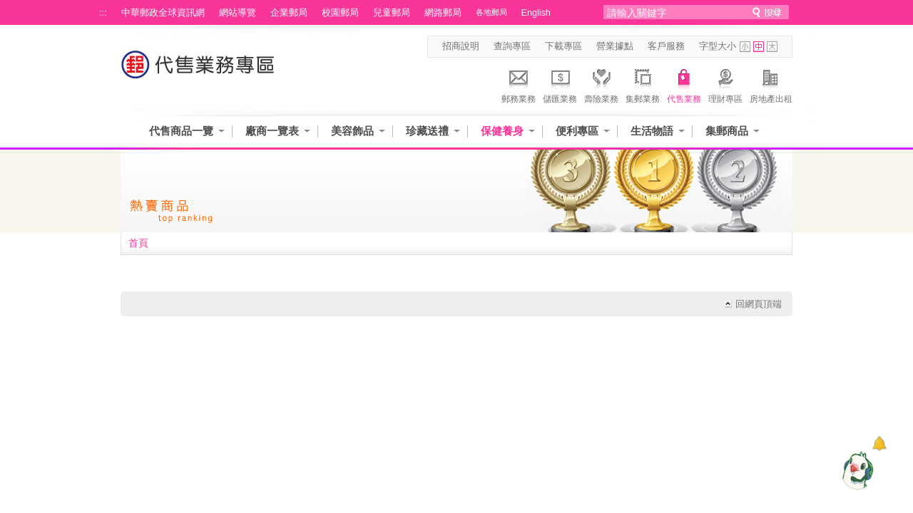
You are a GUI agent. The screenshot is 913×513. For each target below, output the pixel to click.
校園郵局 (340, 13)
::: (103, 13)
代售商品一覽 (181, 131)
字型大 (772, 46)
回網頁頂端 (758, 304)
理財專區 (725, 84)
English (536, 13)
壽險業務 (601, 84)
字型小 (745, 46)
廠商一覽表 (272, 131)
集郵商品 (726, 131)
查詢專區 (512, 46)
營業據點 (614, 46)
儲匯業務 (560, 84)
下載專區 (563, 46)
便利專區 (577, 131)
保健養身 (502, 131)
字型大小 (717, 46)
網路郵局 (442, 13)
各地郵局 (491, 12)
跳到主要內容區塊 (7, 7)
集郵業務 (643, 84)
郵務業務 (518, 84)
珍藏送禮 (427, 131)
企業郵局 (288, 13)
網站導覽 (237, 13)
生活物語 (652, 131)
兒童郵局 (391, 13)
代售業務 (684, 84)
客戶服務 (666, 46)
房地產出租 (771, 84)
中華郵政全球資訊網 (163, 13)
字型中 (758, 46)
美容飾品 (352, 131)
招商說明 (460, 46)
